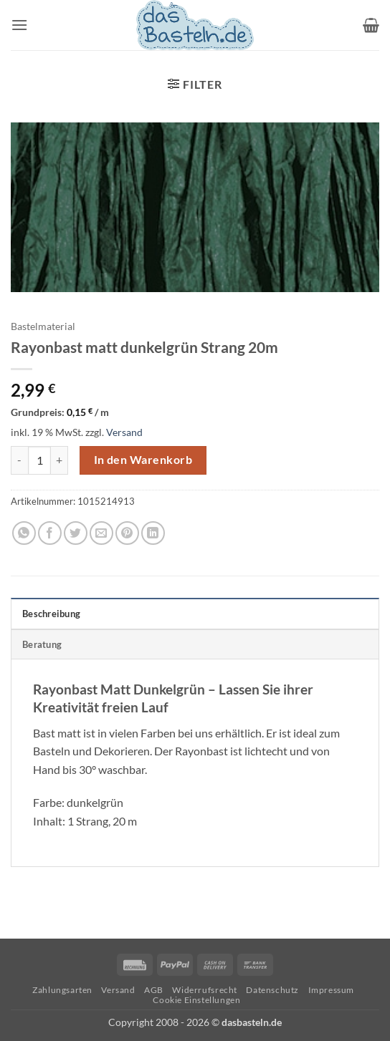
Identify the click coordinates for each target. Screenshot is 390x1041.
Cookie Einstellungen (196, 999)
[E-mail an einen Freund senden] (101, 533)
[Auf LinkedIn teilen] (153, 533)
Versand (124, 432)
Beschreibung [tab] (51, 613)
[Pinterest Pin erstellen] (127, 533)
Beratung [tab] (42, 644)
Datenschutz (272, 989)
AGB (153, 989)
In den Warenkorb (143, 459)
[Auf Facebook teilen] (50, 533)
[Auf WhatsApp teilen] (24, 533)
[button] (19, 24)
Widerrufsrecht (204, 989)
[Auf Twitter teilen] (75, 533)
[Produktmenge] (39, 460)
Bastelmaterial (43, 326)
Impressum (331, 989)
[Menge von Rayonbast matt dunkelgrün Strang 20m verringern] (19, 460)
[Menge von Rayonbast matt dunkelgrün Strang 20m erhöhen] (59, 460)
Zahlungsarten (62, 989)
